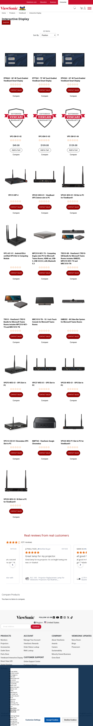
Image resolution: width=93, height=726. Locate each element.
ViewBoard (22, 13)
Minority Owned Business (61, 654)
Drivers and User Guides (33, 672)
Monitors (4, 640)
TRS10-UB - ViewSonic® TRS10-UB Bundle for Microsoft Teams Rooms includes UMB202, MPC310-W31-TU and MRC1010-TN (73, 258)
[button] (16, 96)
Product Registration (31, 669)
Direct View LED (6, 661)
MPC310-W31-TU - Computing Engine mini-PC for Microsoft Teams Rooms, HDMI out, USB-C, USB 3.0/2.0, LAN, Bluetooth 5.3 (44, 258)
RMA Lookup (28, 651)
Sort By (36, 35)
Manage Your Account (32, 640)
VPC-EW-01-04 (73, 137)
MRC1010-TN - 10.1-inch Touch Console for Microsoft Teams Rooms (44, 321)
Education (43, 2)
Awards (54, 644)
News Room (76, 640)
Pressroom (76, 647)
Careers (55, 647)
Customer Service (30, 665)
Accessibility (28, 693)
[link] (46, 579)
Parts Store (5, 654)
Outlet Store (5, 651)
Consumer (63, 2)
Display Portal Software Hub (34, 676)
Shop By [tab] (6, 22)
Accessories (5, 647)
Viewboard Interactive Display (12, 658)
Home (4, 13)
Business (53, 2)
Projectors (4, 644)
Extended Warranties (31, 683)
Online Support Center (32, 662)
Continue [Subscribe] (36, 627)
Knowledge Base (30, 690)
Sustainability (57, 651)
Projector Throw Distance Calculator (37, 697)
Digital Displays (6, 665)
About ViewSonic (58, 640)
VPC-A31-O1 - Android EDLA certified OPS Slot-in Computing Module (16, 256)
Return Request (29, 700)
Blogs (74, 644)
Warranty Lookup (30, 679)
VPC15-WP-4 (13, 195)
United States (51, 622)
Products (12, 13)
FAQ (25, 686)
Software (4, 668)
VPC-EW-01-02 (16, 137)
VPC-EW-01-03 (44, 137)
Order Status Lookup (31, 647)
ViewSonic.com (32, 2)
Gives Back (56, 658)
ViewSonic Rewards (31, 644)
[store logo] (37, 8)
